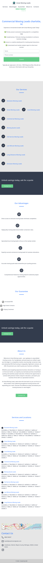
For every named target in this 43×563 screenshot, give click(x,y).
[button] (21, 525)
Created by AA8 (23, 561)
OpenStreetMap (38, 528)
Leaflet (31, 528)
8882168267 (7, 537)
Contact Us (7, 186)
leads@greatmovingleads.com (12, 541)
